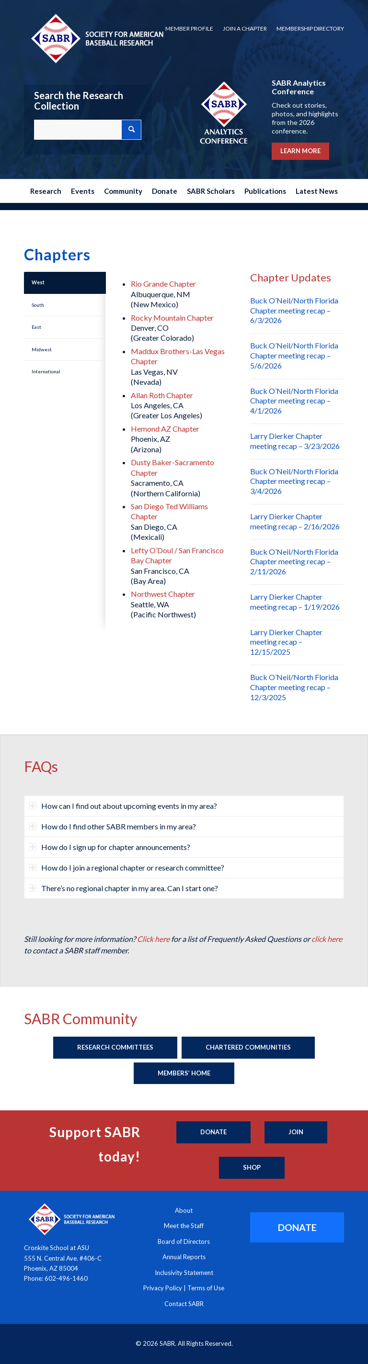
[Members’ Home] (184, 1073)
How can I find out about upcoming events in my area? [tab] (123, 805)
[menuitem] (189, 28)
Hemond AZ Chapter (165, 428)
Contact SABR (184, 1304)
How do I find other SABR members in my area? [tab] (112, 826)
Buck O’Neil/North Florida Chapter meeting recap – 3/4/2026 (294, 481)
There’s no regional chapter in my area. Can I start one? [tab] (123, 888)
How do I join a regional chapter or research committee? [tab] (126, 867)
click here (326, 938)
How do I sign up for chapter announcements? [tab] (109, 846)
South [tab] (38, 305)
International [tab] (46, 371)
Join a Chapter (245, 28)
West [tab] (38, 282)
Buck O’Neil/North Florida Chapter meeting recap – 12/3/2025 (294, 687)
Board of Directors (184, 1241)
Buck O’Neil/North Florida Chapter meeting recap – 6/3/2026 (294, 310)
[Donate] (213, 1132)
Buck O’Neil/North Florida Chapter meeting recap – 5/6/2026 (294, 355)
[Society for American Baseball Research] (96, 38)
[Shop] (252, 1168)
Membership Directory (310, 28)
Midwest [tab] (42, 349)
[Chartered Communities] (248, 1048)
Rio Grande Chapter (163, 283)
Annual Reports (184, 1257)
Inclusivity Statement (184, 1272)
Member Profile (189, 28)
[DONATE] (297, 1227)
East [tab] (36, 327)
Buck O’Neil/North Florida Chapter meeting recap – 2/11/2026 (294, 561)
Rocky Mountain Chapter (172, 317)
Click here (153, 938)
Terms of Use (205, 1288)
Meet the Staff (184, 1226)
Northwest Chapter (163, 593)
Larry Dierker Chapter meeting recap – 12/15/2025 (286, 642)
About (184, 1210)
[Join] (295, 1132)
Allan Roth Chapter (162, 395)
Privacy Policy (162, 1288)
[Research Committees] (115, 1048)
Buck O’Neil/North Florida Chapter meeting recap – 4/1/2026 (294, 400)
